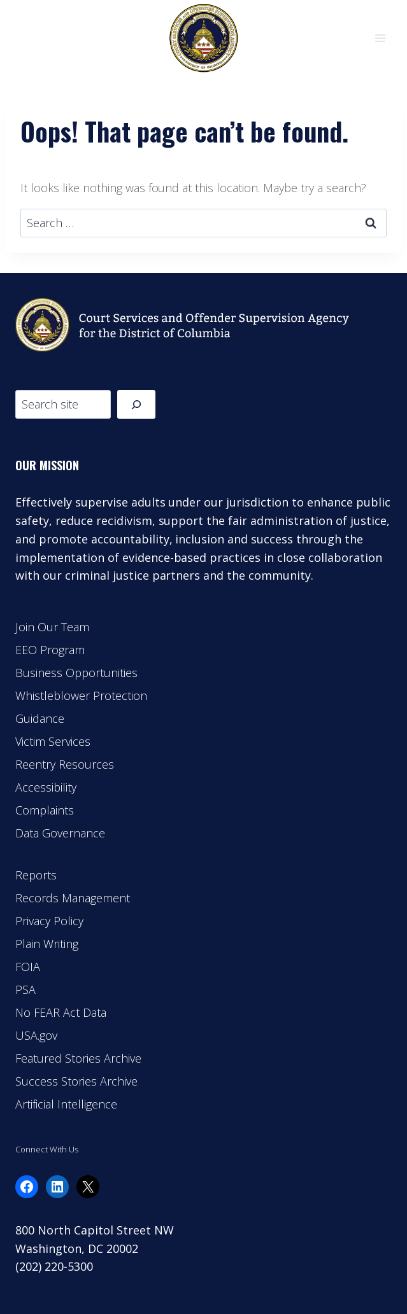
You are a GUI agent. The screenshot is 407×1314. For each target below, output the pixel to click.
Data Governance (60, 833)
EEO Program (50, 649)
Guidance (39, 718)
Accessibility (45, 787)
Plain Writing (46, 943)
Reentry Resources (64, 764)
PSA (25, 989)
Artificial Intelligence (66, 1104)
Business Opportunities (76, 672)
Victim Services (52, 741)
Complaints (44, 810)
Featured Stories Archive (78, 1058)
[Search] (136, 404)
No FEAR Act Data (60, 1012)
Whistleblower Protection (81, 695)
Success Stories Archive (76, 1081)
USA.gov (36, 1035)
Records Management (72, 897)
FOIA (27, 966)
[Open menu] (380, 38)
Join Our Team (52, 626)
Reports (36, 875)
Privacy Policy (49, 920)
